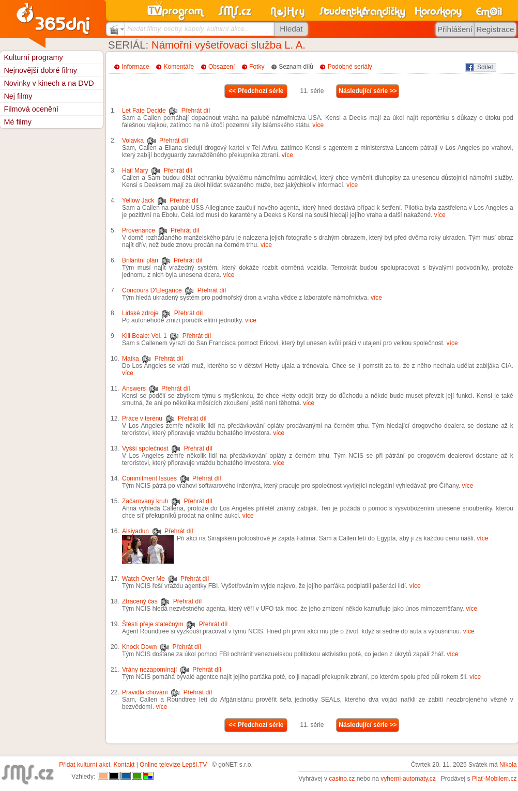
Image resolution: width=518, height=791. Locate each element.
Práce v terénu (142, 418)
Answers (134, 388)
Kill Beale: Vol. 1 (144, 335)
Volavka (133, 140)
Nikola (507, 764)
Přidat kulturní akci (84, 764)
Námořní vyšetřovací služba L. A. (228, 45)
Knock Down (139, 646)
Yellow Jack (138, 200)
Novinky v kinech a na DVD (49, 83)
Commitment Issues (149, 478)
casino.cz (342, 778)
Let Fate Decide (144, 110)
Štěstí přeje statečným (153, 624)
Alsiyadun (135, 531)
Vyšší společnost (145, 448)
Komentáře (179, 66)
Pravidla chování (145, 692)
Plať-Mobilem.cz (494, 778)
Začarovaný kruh (145, 501)
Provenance (138, 230)
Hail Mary (135, 170)
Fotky (256, 66)
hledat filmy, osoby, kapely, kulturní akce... (188, 29)
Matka (130, 358)
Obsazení (221, 66)
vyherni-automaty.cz (407, 778)
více (318, 125)
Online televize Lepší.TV (173, 764)
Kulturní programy (33, 57)
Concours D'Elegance (152, 290)
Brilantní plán (140, 260)
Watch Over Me (143, 578)
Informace (135, 66)
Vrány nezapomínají (149, 669)
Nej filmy (18, 96)
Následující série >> (368, 91)
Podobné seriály (350, 66)
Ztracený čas (140, 601)
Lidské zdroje (140, 313)
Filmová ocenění (31, 109)
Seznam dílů (296, 66)
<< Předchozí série (255, 91)
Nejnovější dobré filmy (40, 70)
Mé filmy (18, 122)
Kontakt (124, 764)
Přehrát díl (195, 110)
